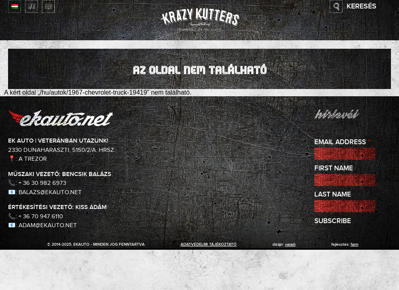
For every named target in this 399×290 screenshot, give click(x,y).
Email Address (342, 142)
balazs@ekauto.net (50, 192)
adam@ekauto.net (48, 225)
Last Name (332, 194)
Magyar (14, 6)
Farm (354, 244)
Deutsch (48, 6)
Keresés (361, 6)
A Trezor (33, 159)
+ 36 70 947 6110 (41, 216)
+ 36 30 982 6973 (42, 183)
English (31, 6)
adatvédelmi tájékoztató (209, 244)
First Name (333, 168)
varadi (290, 244)
